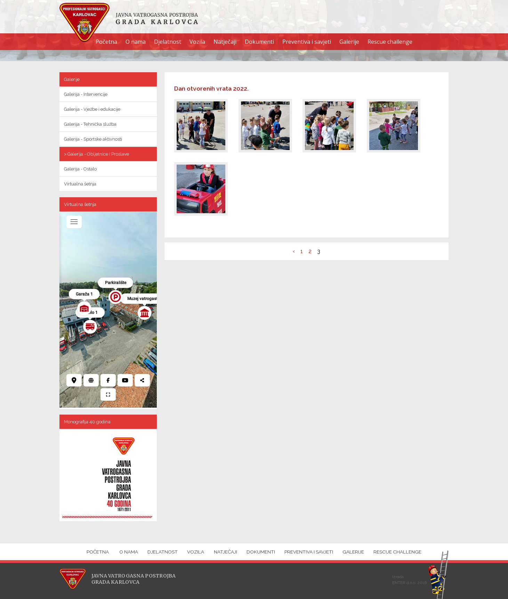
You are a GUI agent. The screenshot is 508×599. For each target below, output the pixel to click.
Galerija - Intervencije (85, 94)
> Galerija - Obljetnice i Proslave (96, 154)
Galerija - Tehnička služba (90, 124)
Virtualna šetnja (80, 183)
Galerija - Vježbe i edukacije (92, 109)
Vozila (197, 41)
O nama (136, 41)
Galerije (349, 41)
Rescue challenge (390, 41)
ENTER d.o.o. (404, 582)
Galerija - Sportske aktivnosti (93, 139)
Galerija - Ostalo (80, 169)
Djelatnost (167, 41)
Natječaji (224, 41)
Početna (106, 41)
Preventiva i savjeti (306, 41)
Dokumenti (259, 41)
